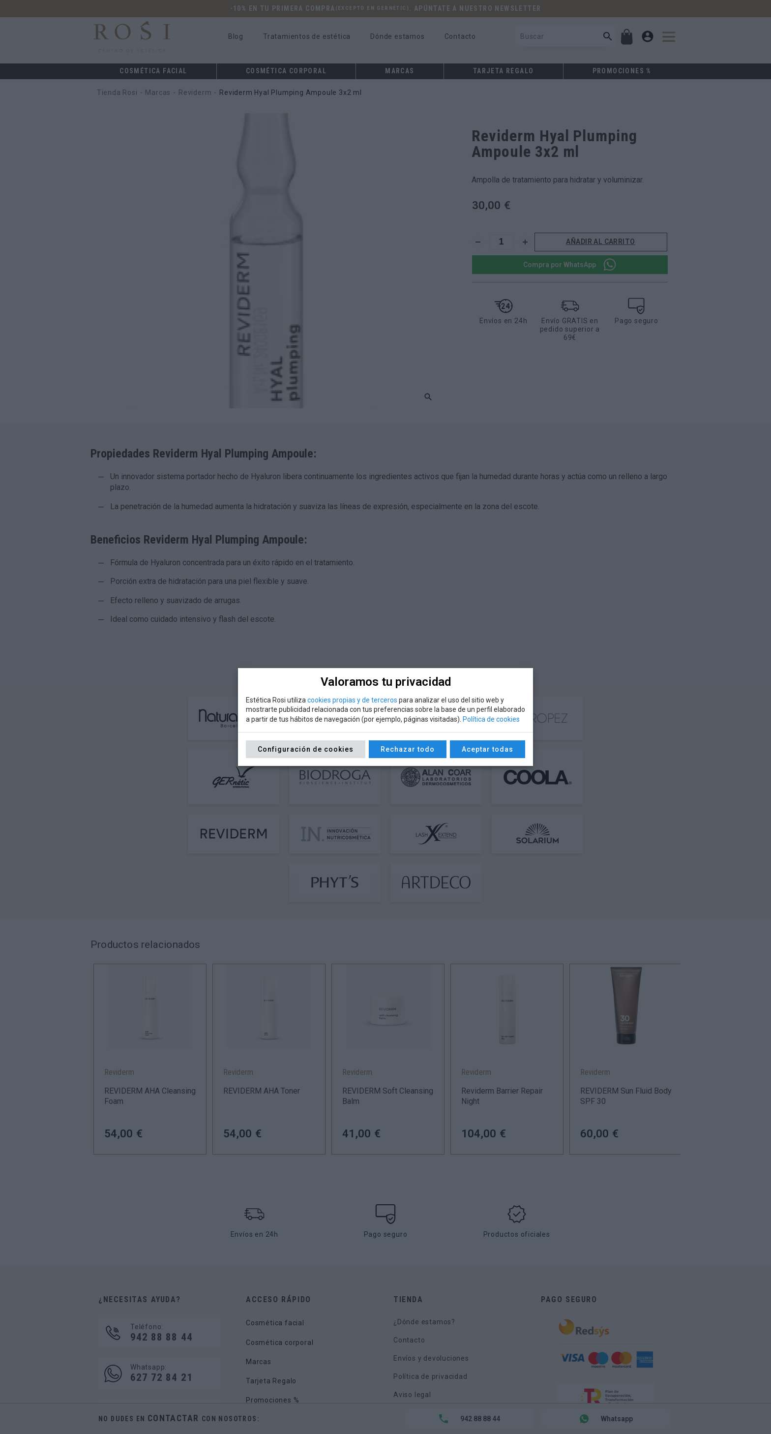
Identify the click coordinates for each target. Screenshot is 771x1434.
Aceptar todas (487, 749)
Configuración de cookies (306, 749)
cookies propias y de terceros (352, 700)
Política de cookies (491, 719)
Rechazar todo (408, 749)
